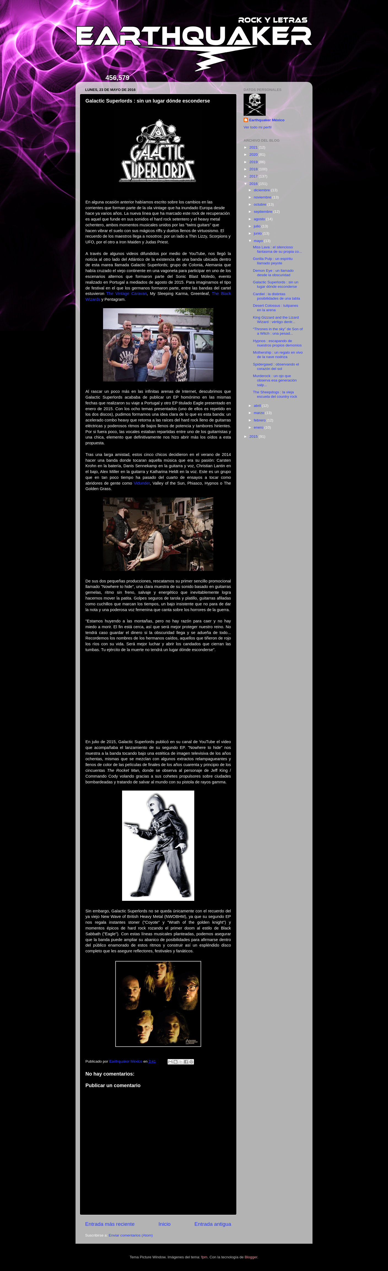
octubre (260, 204)
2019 (254, 162)
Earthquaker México (266, 120)
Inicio (164, 1224)
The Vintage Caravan (126, 293)
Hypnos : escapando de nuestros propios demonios (277, 343)
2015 (254, 436)
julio (258, 226)
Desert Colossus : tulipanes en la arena (275, 307)
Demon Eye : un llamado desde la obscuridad (273, 272)
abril (258, 406)
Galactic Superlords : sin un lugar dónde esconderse (275, 284)
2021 (254, 147)
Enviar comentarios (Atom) (131, 1235)
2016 (254, 184)
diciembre (262, 190)
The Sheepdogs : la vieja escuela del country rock (275, 394)
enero (259, 427)
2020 (254, 154)
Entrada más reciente (110, 1224)
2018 (254, 169)
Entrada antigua (213, 1224)
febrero (260, 420)
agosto (260, 219)
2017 (254, 176)
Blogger (251, 1257)
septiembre (263, 211)
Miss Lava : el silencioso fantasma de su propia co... (277, 249)
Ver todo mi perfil (257, 127)
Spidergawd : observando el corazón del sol (276, 366)
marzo (259, 413)
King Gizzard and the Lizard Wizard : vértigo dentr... (276, 319)
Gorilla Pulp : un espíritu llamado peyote (273, 261)
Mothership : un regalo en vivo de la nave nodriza (278, 354)
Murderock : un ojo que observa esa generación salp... (275, 380)
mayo (259, 241)
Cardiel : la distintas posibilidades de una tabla (276, 296)
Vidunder (142, 483)
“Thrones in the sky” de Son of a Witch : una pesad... (278, 331)
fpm (204, 1257)
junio (258, 233)
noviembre (263, 197)
